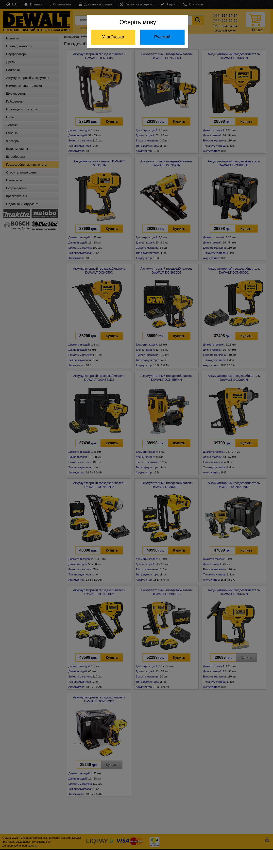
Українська (113, 37)
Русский (162, 37)
